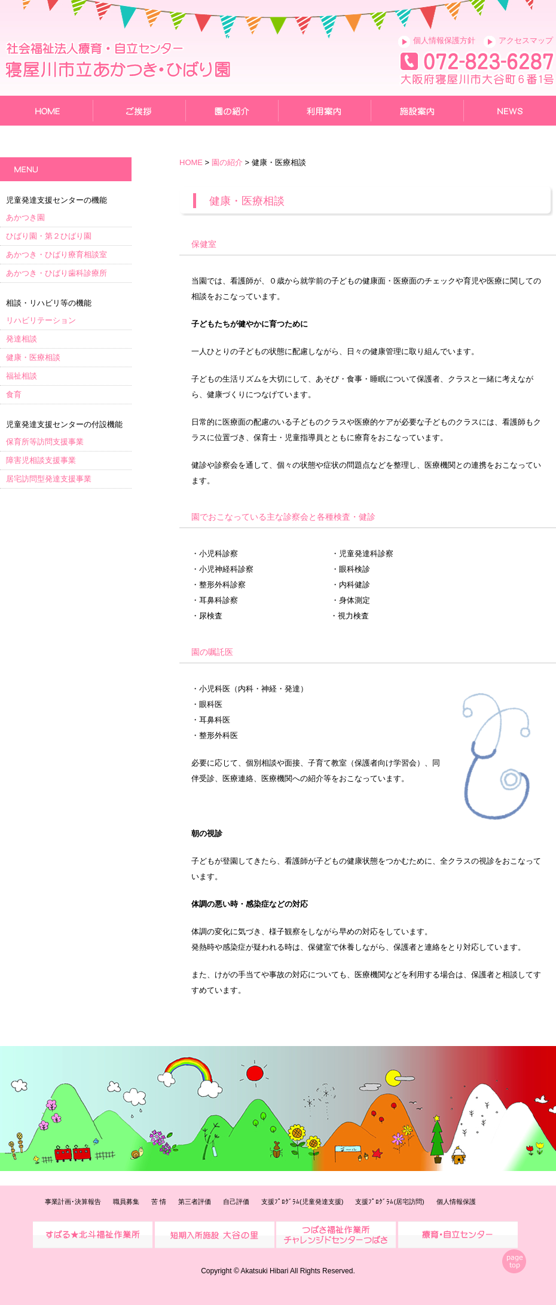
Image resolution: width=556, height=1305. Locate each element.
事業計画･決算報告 (73, 1201)
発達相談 (21, 338)
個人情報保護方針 (444, 40)
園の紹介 (227, 162)
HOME (191, 162)
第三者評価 (194, 1201)
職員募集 (126, 1201)
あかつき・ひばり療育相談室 (56, 254)
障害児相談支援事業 (41, 460)
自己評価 (236, 1201)
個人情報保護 (456, 1201)
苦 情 (158, 1201)
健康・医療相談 (33, 357)
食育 (14, 394)
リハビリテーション (41, 320)
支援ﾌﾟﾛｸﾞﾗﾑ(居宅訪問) (389, 1201)
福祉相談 (21, 375)
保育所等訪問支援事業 (45, 441)
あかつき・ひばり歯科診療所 (56, 273)
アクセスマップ (526, 40)
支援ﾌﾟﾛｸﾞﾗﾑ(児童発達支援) (302, 1201)
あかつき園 (25, 217)
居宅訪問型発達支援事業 (48, 478)
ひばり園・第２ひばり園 (48, 235)
